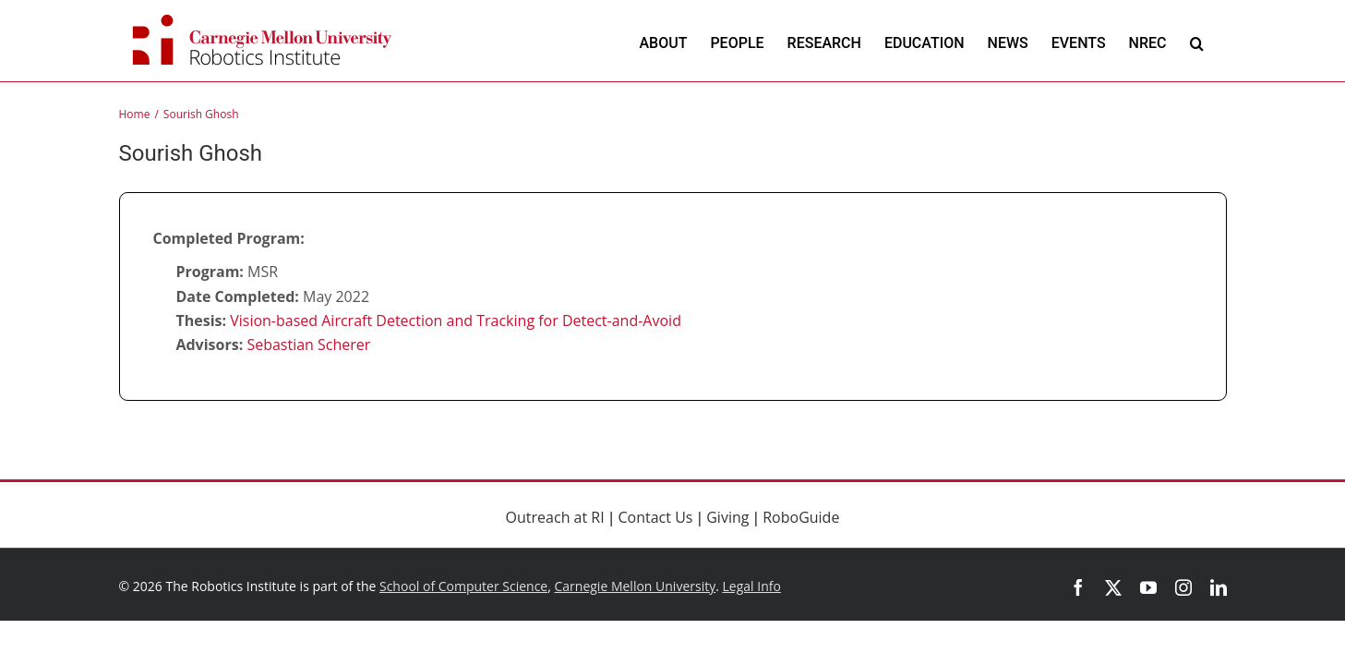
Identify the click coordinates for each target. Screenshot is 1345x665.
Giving (727, 517)
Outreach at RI (555, 517)
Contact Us (655, 517)
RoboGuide (801, 517)
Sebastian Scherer (308, 344)
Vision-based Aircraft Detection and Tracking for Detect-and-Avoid (455, 320)
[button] (1197, 43)
